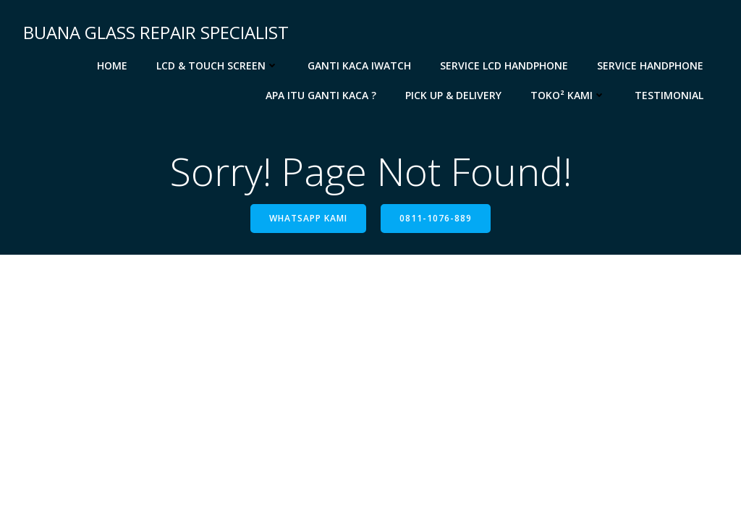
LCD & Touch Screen (217, 65)
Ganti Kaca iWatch (359, 65)
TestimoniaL (669, 95)
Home (112, 65)
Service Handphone (650, 65)
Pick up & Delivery (453, 95)
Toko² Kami (568, 95)
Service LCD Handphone (504, 65)
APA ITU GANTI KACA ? (321, 95)
